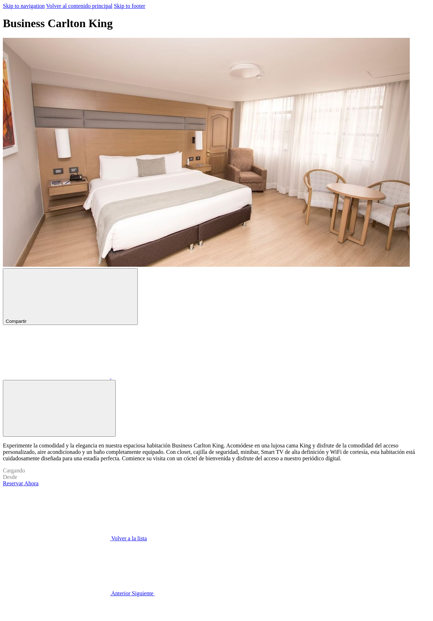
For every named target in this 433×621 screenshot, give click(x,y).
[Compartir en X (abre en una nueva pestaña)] (164, 377)
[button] (216, 153)
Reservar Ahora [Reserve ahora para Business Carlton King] (21, 483)
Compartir (70, 296)
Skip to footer (129, 6)
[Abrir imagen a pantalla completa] (59, 408)
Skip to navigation (24, 6)
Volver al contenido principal (79, 6)
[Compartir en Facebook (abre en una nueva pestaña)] (57, 377)
